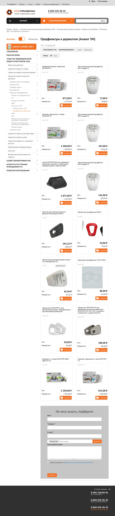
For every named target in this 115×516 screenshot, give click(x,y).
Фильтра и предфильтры (90, 29)
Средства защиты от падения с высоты (20, 142)
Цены (38, 4)
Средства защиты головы (18, 69)
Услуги (30, 4)
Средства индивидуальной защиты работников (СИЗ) (37, 29)
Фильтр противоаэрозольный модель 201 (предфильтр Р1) (56, 260)
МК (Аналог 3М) (16, 106)
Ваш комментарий (54, 444)
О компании (11, 4)
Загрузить (97, 441)
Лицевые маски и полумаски (20, 82)
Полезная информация (51, 4)
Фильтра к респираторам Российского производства (20, 123)
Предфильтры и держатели (21, 111)
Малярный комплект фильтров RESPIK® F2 (53, 67)
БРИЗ (13, 103)
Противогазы (14, 90)
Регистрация (102, 1)
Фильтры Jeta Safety (18, 101)
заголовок (88, 49)
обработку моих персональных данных (78, 462)
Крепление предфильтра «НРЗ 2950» (92, 260)
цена (80, 49)
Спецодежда (12, 51)
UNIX (13, 113)
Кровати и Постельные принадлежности (17, 165)
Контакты (65, 4)
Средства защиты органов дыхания (68, 29)
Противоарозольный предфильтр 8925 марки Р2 (90, 115)
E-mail (50, 432)
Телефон (51, 424)
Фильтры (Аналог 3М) (19, 108)
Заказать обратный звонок (99, 509)
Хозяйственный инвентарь (19, 161)
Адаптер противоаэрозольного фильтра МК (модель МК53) (54, 213)
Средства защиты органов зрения (21, 72)
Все (55, 55)
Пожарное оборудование (18, 170)
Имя (49, 415)
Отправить (52, 475)
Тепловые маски (15, 87)
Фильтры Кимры (16, 127)
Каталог (29, 21)
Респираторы (14, 84)
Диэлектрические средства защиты (19, 155)
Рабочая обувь (13, 55)
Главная (9, 29)
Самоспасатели (15, 130)
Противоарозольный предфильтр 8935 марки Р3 (90, 163)
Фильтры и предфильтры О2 (20, 95)
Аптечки (11, 151)
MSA (12, 116)
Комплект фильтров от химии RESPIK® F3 (53, 115)
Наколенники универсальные (19, 147)
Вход (93, 1)
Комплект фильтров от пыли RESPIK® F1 (92, 360)
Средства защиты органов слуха (21, 133)
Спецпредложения (60, 21)
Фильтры (33, 39)
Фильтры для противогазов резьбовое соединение (20, 119)
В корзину (67, 105)
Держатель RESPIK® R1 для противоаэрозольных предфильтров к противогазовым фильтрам (56, 309)
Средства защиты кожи (17, 137)
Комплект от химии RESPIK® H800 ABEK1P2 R (55, 360)
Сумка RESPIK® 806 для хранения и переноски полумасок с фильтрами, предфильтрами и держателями (55, 164)
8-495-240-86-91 (99, 492)
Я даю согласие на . (70, 462)
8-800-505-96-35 (57, 10)
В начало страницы (100, 489)
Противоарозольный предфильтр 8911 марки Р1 (90, 67)
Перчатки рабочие (15, 65)
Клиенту (22, 4)
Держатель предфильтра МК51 (90, 212)
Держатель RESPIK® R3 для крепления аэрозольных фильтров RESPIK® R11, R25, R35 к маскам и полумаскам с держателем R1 (91, 310)
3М (12, 98)
